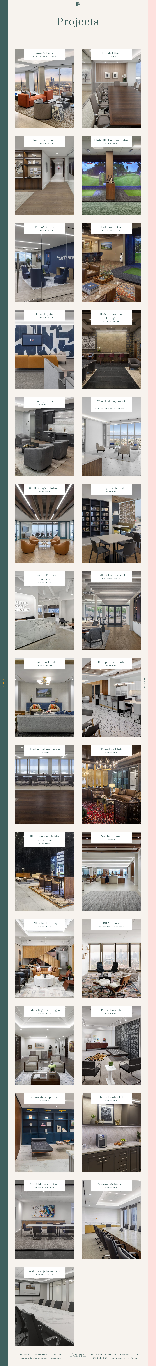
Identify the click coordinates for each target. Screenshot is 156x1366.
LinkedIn (57, 1354)
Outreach (131, 34)
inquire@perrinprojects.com (124, 1358)
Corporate (36, 34)
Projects (144, 683)
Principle (50, 1358)
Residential (90, 34)
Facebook (25, 1354)
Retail (52, 34)
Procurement (111, 34)
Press (152, 683)
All (21, 34)
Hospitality (70, 34)
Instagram (41, 1354)
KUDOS (58, 1358)
